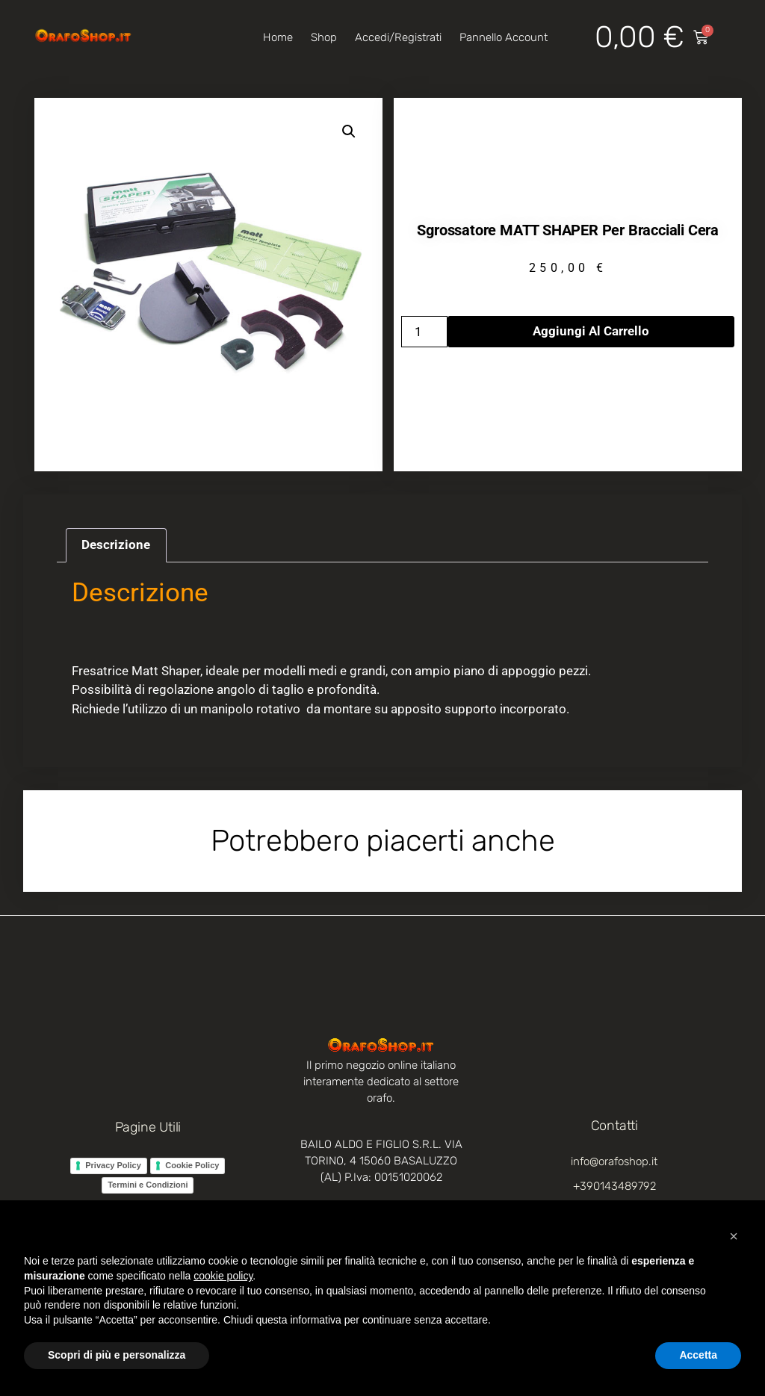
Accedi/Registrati (398, 37)
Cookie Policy (192, 1165)
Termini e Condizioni (148, 1184)
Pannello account (503, 37)
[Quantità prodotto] (424, 331)
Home (278, 37)
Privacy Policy (113, 1165)
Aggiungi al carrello (591, 330)
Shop (324, 37)
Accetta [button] (698, 1355)
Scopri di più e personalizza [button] (116, 1355)
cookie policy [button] (223, 1276)
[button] (348, 131)
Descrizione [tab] (115, 544)
